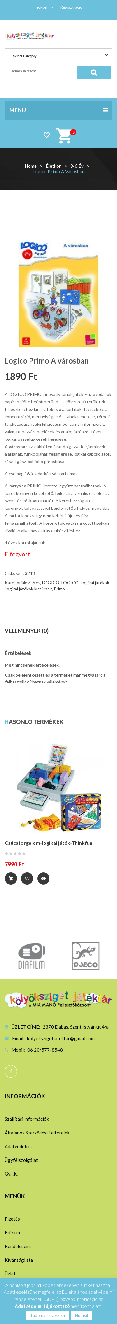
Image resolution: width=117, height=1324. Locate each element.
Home (31, 166)
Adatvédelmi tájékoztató (42, 1306)
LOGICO (50, 582)
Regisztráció (71, 7)
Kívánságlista (19, 1260)
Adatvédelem (18, 1146)
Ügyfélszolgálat (21, 1160)
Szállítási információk (27, 1119)
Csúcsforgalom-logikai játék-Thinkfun (48, 843)
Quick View (44, 878)
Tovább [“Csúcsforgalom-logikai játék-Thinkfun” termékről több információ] (11, 878)
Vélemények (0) (27, 630)
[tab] (58, 631)
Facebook (11, 1071)
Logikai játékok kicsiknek (28, 588)
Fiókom (42, 7)
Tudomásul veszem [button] (47, 1315)
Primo (59, 588)
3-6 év (77, 166)
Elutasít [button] (81, 1315)
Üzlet (10, 1273)
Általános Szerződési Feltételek (37, 1132)
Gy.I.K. (11, 1173)
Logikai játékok (95, 582)
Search (98, 72)
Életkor (53, 166)
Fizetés (12, 1219)
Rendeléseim (18, 1246)
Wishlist (46, 134)
